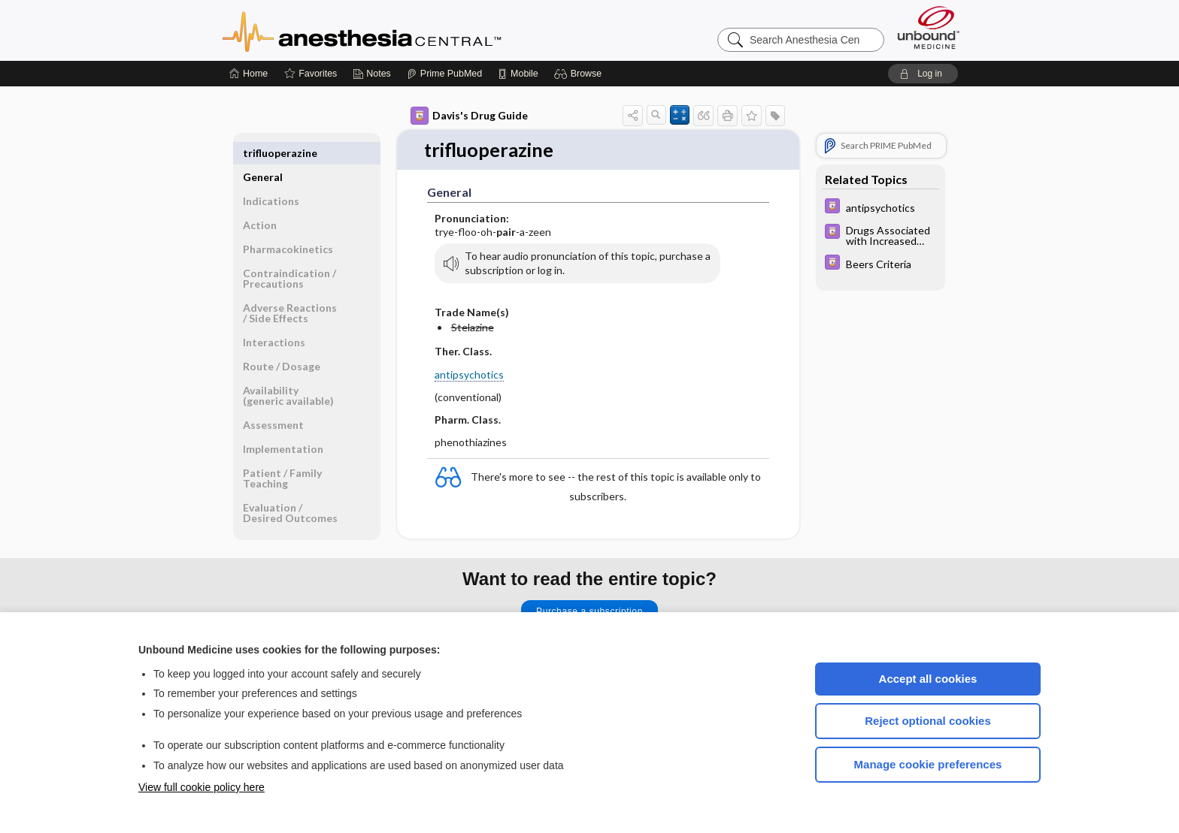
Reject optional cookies (928, 720)
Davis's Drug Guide (469, 116)
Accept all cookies (928, 678)
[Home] (248, 73)
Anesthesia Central (409, 30)
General (263, 152)
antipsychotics (469, 374)
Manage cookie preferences (928, 764)
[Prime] (444, 73)
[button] (580, 73)
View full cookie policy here (201, 787)
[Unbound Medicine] (929, 27)
